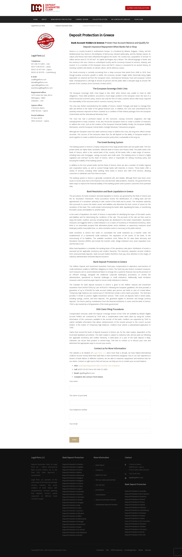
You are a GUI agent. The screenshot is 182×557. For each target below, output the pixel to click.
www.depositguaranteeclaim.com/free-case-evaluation (99, 366)
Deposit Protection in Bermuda (73, 475)
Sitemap (148, 550)
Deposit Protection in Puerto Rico (73, 524)
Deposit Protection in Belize (72, 472)
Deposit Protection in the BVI (72, 535)
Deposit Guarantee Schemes (106, 500)
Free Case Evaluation (138, 8)
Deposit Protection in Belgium (72, 478)
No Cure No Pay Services (120, 19)
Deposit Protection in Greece (72, 500)
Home (35, 19)
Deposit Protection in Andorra (72, 464)
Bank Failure (100, 465)
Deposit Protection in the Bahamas (74, 532)
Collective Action (100, 19)
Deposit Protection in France (135, 502)
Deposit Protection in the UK (135, 532)
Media (140, 550)
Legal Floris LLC (99, 353)
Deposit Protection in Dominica (135, 496)
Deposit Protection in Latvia (72, 508)
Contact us (99, 470)
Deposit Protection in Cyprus (72, 489)
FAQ (107, 550)
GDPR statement (116, 550)
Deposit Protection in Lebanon (135, 507)
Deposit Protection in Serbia (135, 518)
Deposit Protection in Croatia (72, 486)
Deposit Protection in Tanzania (135, 529)
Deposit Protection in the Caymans (137, 494)
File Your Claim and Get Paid (105, 480)
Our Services (100, 485)
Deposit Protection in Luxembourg (137, 510)
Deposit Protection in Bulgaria (72, 481)
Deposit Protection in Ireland (135, 505)
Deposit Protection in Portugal (72, 521)
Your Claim (138, 19)
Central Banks (101, 495)
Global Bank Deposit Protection (107, 505)
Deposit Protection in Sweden (135, 526)
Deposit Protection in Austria (72, 470)
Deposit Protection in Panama (135, 513)
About (44, 19)
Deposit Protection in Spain (71, 527)
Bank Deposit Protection (61, 19)
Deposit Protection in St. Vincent (73, 530)
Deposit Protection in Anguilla (72, 467)
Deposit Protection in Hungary (72, 502)
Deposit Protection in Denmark (73, 491)
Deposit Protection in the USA (135, 535)
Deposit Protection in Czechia (72, 483)
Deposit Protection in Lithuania (73, 513)
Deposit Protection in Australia (135, 491)
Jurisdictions (100, 490)
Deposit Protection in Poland (135, 516)
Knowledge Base (130, 550)
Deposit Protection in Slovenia (135, 524)
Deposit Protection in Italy (71, 505)
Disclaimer (100, 550)
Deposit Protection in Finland (135, 499)
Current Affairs (82, 19)
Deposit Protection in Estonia (72, 494)
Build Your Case (101, 475)
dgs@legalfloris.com (136, 477)
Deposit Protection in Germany (73, 497)
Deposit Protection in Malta (71, 516)
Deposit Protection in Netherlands (74, 519)
